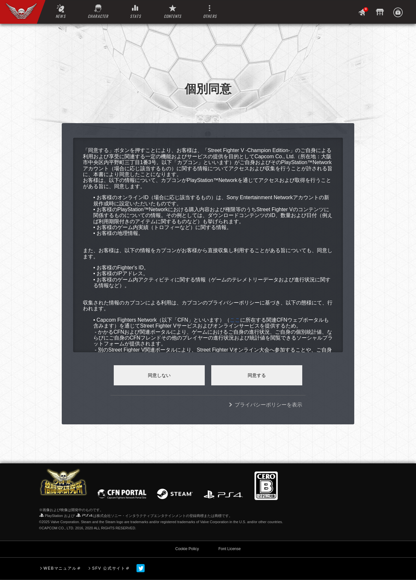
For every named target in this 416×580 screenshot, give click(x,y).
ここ (235, 320)
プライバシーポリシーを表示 (268, 404)
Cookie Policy (187, 549)
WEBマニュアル (60, 568)
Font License (229, 549)
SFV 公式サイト (108, 568)
